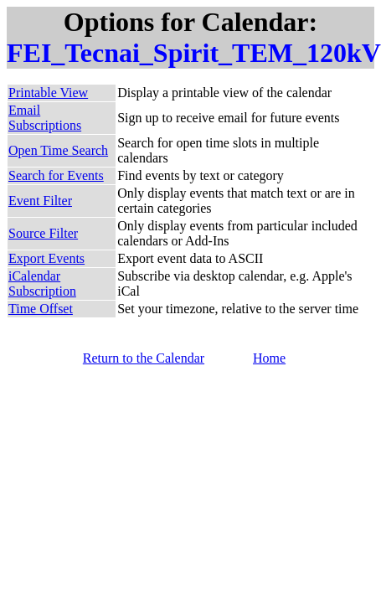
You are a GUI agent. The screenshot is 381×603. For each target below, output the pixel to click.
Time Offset (40, 309)
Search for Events (56, 175)
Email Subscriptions (44, 117)
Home (269, 358)
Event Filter (40, 200)
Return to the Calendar (143, 358)
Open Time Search (58, 150)
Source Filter (43, 233)
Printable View (48, 92)
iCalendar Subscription (42, 283)
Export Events (46, 258)
